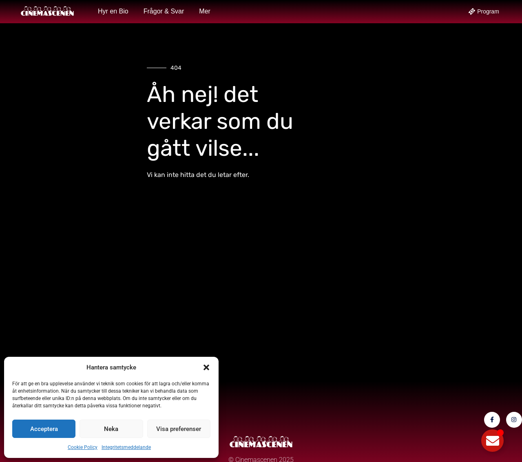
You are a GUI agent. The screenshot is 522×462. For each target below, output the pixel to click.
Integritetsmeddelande (126, 447)
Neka (111, 429)
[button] (206, 367)
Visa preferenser (178, 429)
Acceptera (44, 429)
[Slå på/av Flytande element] (492, 440)
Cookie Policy (82, 447)
